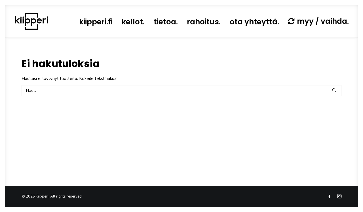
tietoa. (166, 22)
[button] (334, 90)
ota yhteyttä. (254, 22)
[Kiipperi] (31, 21)
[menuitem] (96, 22)
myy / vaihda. (323, 21)
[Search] (181, 90)
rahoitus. (204, 22)
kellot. (133, 22)
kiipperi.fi (96, 22)
